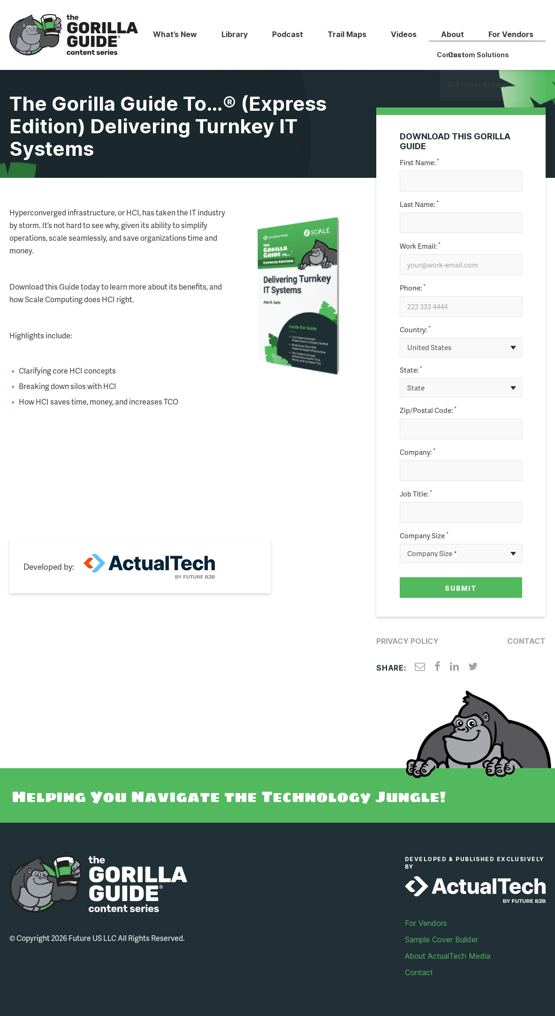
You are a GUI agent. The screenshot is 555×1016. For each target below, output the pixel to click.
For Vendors (510, 34)
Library (234, 34)
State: (411, 370)
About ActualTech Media (447, 956)
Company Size (424, 535)
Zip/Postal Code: (428, 410)
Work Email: (420, 246)
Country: (415, 329)
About (452, 34)
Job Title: (416, 493)
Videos (404, 34)
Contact (526, 641)
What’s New (175, 34)
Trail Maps (346, 34)
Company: (417, 452)
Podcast (287, 34)
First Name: (419, 162)
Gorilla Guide (73, 35)
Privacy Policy (407, 641)
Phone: (413, 287)
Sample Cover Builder (441, 939)
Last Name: (419, 204)
